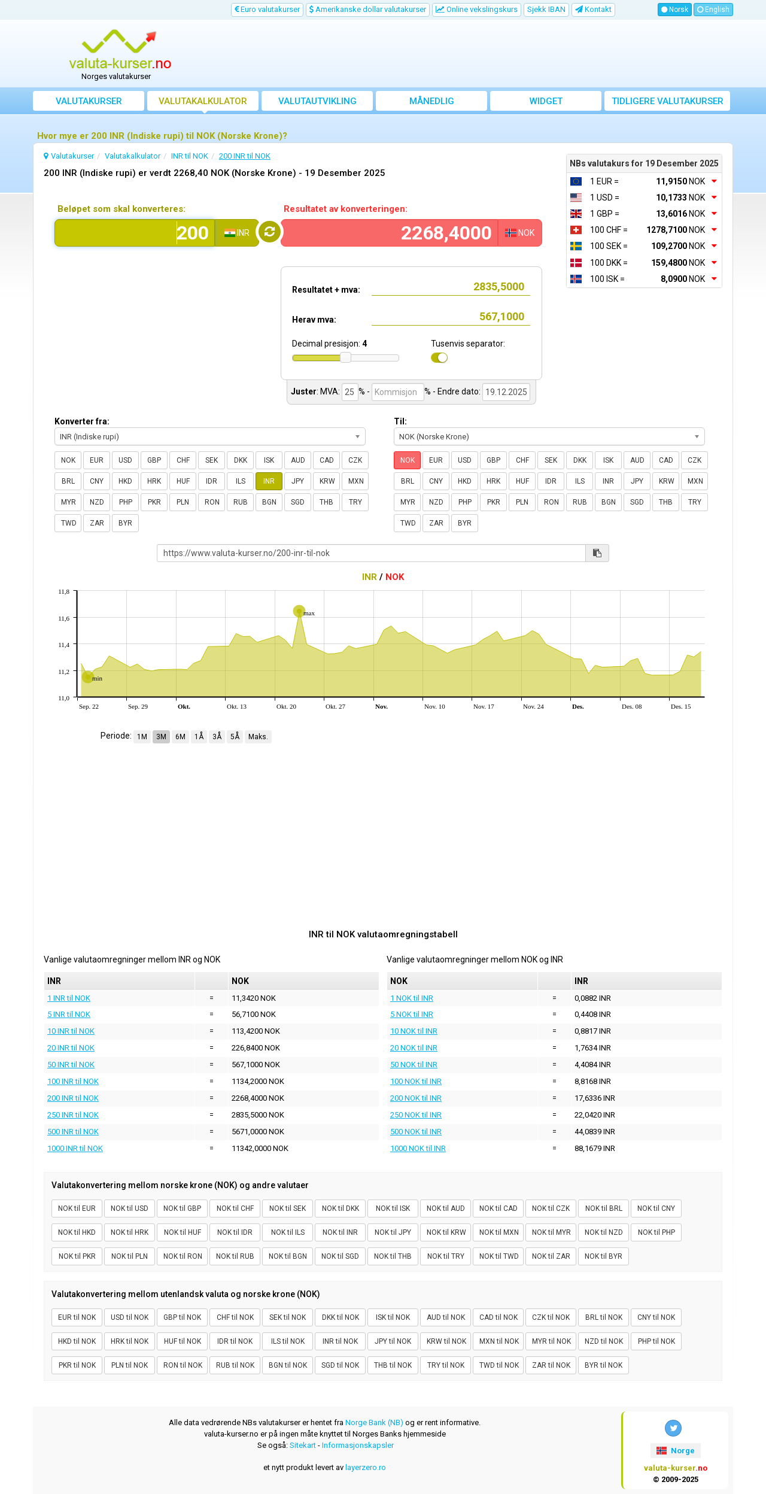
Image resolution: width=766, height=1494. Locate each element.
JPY (297, 481)
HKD (125, 481)
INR (269, 481)
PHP (125, 502)
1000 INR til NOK (75, 1148)
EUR (97, 460)
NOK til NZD (604, 1232)
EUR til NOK (77, 1317)
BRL (68, 481)
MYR (68, 502)
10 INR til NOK (71, 1031)
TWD (69, 523)
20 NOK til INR (413, 1047)
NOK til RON (182, 1256)
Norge (675, 1450)
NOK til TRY (445, 1256)
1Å (198, 737)
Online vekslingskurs (477, 9)
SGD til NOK (340, 1365)
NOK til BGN (288, 1256)
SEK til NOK (287, 1317)
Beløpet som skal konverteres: (121, 209)
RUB (240, 502)
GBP (154, 460)
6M (180, 737)
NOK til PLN (129, 1256)
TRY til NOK (445, 1365)
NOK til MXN (499, 1232)
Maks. (258, 737)
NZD (97, 502)
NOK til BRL (603, 1208)
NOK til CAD (498, 1208)
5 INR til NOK (68, 1014)
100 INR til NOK (73, 1081)
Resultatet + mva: (326, 289)
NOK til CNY (656, 1208)
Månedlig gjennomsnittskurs (432, 103)
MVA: (330, 391)
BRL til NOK (603, 1317)
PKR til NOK (77, 1365)
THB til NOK (393, 1365)
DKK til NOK (340, 1317)
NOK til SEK (287, 1208)
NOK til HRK (129, 1232)
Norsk (674, 9)
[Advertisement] (471, 54)
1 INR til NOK (68, 998)
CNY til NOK (656, 1317)
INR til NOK (340, 1341)
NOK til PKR (77, 1256)
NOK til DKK (340, 1208)
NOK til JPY (393, 1232)
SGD (298, 502)
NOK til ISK (393, 1208)
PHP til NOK (656, 1341)
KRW (327, 481)
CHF (183, 460)
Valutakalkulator (203, 101)
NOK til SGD (340, 1256)
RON (212, 502)
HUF (183, 481)
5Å (234, 737)
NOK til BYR (603, 1256)
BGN (269, 502)
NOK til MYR (551, 1232)
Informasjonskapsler (358, 1445)
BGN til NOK (288, 1365)
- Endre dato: (457, 391)
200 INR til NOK (73, 1098)
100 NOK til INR (416, 1081)
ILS (240, 481)
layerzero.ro (365, 1467)
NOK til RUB (235, 1256)
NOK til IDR (235, 1232)
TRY (355, 502)
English (713, 9)
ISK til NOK (393, 1317)
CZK (355, 460)
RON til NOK (182, 1365)
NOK (68, 460)
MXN (356, 481)
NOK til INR (340, 1232)
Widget (546, 101)
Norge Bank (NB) (374, 1422)
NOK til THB (393, 1256)
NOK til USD (129, 1208)
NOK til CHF (235, 1208)
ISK (269, 460)
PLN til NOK (129, 1365)
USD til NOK (129, 1317)
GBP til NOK (182, 1317)
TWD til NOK (499, 1365)
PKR (154, 502)
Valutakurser (89, 101)
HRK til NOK (129, 1341)
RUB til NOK (235, 1365)
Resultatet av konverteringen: (346, 209)
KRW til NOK (446, 1341)
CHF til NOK (235, 1317)
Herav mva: (314, 319)
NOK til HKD (77, 1232)
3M (161, 737)
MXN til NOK (499, 1341)
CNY (97, 481)
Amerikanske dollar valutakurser (367, 9)
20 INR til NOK (71, 1047)
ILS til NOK (288, 1341)
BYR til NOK (603, 1365)
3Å (216, 737)
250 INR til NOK (73, 1114)
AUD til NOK (446, 1317)
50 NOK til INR (413, 1064)
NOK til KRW (446, 1232)
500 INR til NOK (73, 1131)
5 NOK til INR (411, 1014)
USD (125, 460)
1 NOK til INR (411, 998)
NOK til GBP (182, 1208)
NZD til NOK (604, 1341)
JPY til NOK (393, 1341)
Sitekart (303, 1445)
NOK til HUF (182, 1232)
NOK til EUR (77, 1208)
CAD (327, 460)
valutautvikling (317, 101)
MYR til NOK (551, 1341)
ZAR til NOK (551, 1365)
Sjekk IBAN (546, 9)
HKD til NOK (77, 1341)
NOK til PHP (656, 1232)
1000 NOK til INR (418, 1148)
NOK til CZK (551, 1208)
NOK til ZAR (551, 1256)
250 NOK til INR (416, 1114)
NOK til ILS (288, 1232)
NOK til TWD (499, 1256)
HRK (154, 481)
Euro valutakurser (267, 9)
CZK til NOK (551, 1317)
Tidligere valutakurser (668, 101)
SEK (211, 460)
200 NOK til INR (416, 1098)
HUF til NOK (182, 1341)
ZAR (97, 523)
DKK (240, 460)
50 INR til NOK (71, 1064)
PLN (183, 502)
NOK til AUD (446, 1208)
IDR (211, 481)
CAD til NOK (498, 1317)
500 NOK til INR (416, 1131)
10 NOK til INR (413, 1031)
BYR (125, 523)
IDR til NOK (235, 1341)
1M (142, 737)
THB (326, 502)
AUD (298, 460)
